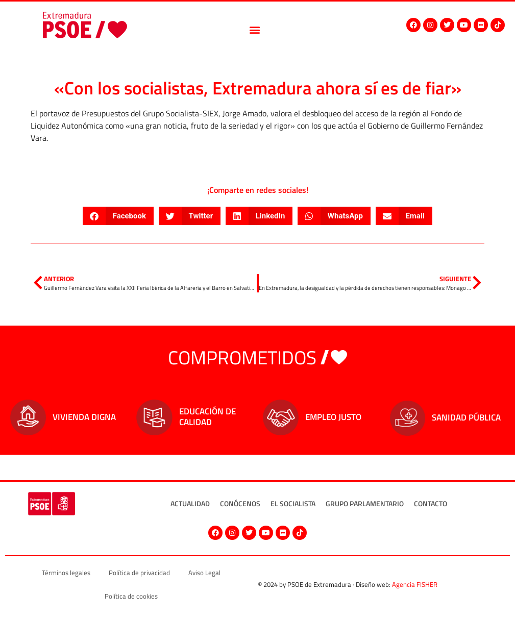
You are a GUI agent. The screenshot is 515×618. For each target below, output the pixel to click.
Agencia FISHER (414, 584)
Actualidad (190, 503)
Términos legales (66, 572)
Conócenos (240, 503)
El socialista (293, 503)
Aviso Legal (204, 572)
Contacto (430, 503)
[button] (255, 29)
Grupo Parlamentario (365, 503)
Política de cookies (131, 596)
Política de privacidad (139, 572)
